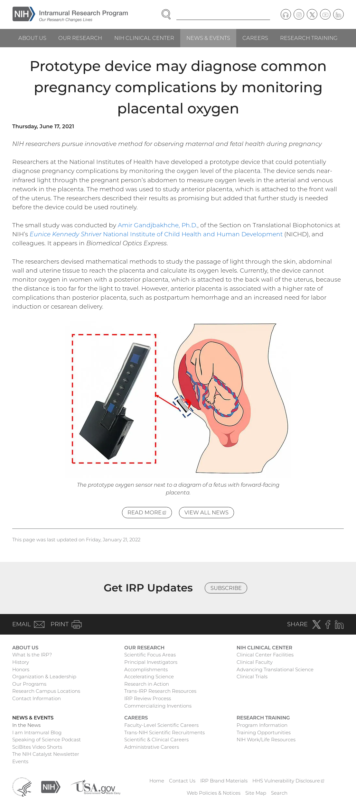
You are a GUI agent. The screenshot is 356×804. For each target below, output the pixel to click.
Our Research (80, 38)
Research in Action (146, 684)
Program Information (262, 725)
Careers (255, 38)
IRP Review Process (147, 698)
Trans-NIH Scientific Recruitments (164, 732)
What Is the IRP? (32, 655)
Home (156, 781)
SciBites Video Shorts (37, 747)
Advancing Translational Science (275, 669)
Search (279, 793)
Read (149, 513)
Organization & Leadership (44, 676)
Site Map (255, 793)
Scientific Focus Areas (150, 655)
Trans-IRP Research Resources (160, 691)
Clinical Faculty (255, 662)
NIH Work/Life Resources (266, 739)
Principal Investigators (150, 662)
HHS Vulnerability (288, 781)
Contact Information (36, 698)
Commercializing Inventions (158, 706)
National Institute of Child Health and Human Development (156, 234)
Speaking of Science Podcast (46, 739)
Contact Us (182, 781)
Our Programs (29, 684)
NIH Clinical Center (144, 38)
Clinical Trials (252, 676)
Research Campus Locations (46, 691)
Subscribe (226, 588)
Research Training (309, 38)
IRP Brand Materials (224, 781)
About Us (32, 38)
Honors (20, 669)
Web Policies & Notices (213, 793)
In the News (26, 725)
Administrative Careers (151, 747)
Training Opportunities (264, 732)
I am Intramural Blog (36, 732)
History (20, 662)
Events (20, 761)
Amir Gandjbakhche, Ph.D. (157, 225)
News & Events (208, 38)
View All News (206, 512)
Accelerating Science (149, 676)
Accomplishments (146, 669)
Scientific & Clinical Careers (156, 739)
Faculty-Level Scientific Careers (161, 725)
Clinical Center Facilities (265, 655)
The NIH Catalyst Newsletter (45, 754)
